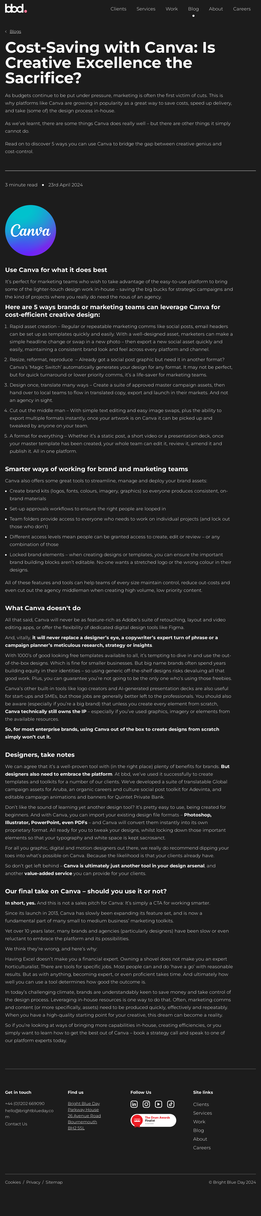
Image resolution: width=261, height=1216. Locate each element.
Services (146, 9)
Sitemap (54, 1182)
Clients (118, 9)
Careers (242, 9)
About (216, 9)
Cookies (13, 1182)
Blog (193, 9)
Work (172, 9)
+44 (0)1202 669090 (25, 1103)
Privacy (33, 1182)
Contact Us (16, 1124)
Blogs (13, 31)
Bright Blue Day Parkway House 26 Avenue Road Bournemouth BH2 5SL (84, 1115)
